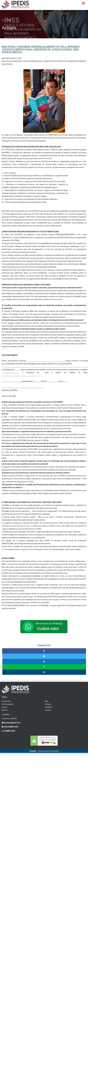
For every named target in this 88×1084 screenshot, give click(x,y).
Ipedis (33, 751)
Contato (48, 710)
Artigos (9, 20)
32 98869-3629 (8, 731)
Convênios (49, 707)
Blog (46, 701)
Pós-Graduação (7, 704)
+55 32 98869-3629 (10, 727)
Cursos (4, 707)
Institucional (6, 701)
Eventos (5, 710)
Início (3, 20)
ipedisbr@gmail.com (11, 723)
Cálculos (48, 704)
